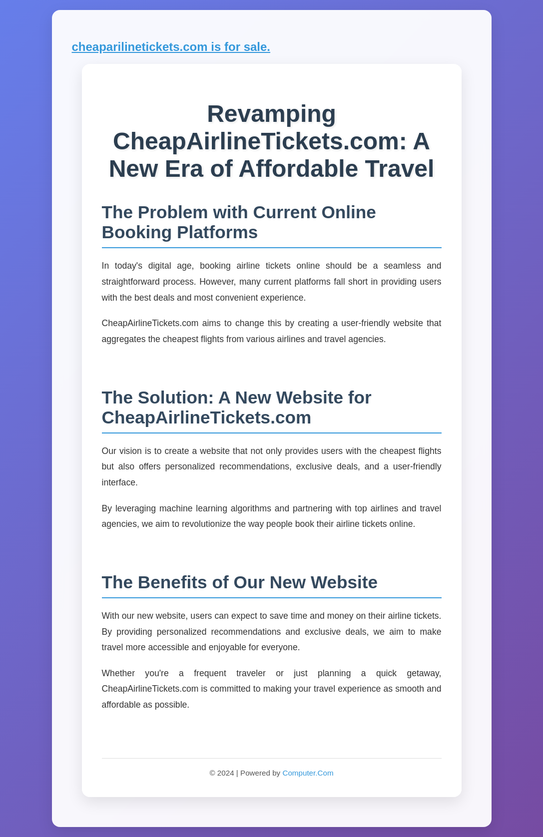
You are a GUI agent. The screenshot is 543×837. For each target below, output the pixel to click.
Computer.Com (307, 773)
